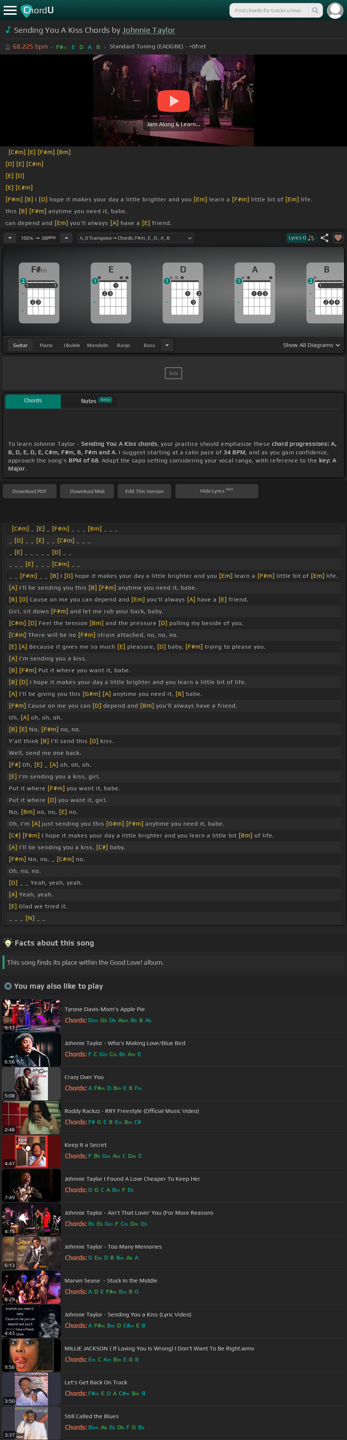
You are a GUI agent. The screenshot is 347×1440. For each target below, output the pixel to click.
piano (46, 345)
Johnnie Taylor (148, 30)
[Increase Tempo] (66, 238)
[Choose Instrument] (167, 345)
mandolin (97, 345)
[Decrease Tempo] (10, 238)
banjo (123, 345)
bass (149, 345)
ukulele (72, 345)
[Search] (315, 10)
